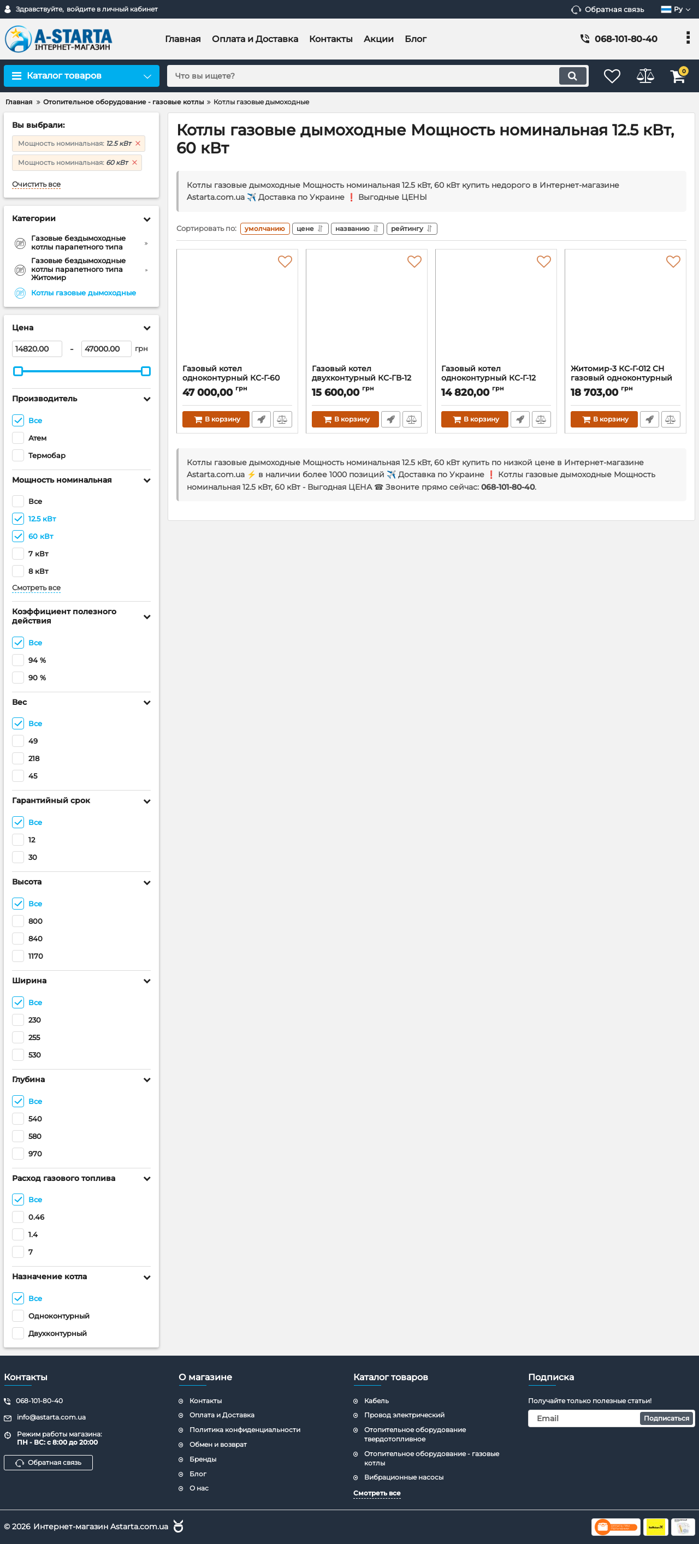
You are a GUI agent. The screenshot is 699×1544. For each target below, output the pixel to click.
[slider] (18, 371)
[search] (370, 76)
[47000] (106, 349)
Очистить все (36, 184)
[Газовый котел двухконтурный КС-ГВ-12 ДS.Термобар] (367, 311)
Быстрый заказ (260, 421)
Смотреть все (36, 588)
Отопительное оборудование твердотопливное (415, 1434)
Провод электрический (404, 1415)
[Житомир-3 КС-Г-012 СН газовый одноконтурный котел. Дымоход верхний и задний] (625, 311)
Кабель (376, 1401)
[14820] (37, 349)
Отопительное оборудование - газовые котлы (431, 1458)
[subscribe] (611, 1418)
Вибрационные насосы (403, 1477)
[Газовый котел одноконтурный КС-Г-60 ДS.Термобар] (237, 311)
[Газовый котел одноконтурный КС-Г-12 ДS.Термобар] (496, 311)
